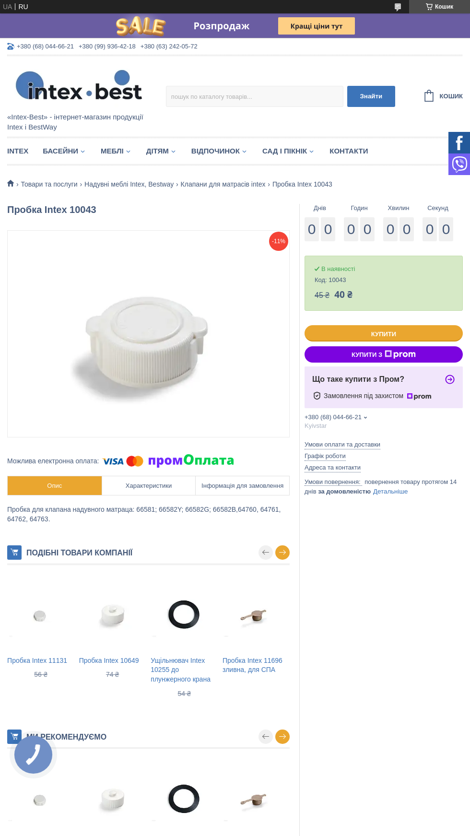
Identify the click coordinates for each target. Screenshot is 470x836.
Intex (17, 150)
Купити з (384, 354)
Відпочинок (215, 150)
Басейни (60, 150)
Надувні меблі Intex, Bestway (129, 184)
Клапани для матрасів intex (223, 184)
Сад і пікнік (284, 150)
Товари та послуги (49, 184)
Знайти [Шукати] (371, 96)
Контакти (348, 150)
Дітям (157, 150)
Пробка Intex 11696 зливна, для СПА (252, 665)
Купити (383, 334)
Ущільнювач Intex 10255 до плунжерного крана (181, 670)
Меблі (112, 150)
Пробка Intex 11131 (37, 660)
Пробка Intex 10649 (109, 660)
